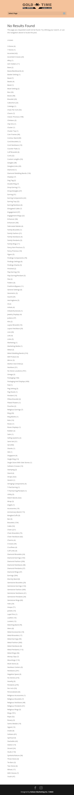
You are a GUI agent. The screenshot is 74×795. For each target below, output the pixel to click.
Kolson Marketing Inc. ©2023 (41, 792)
